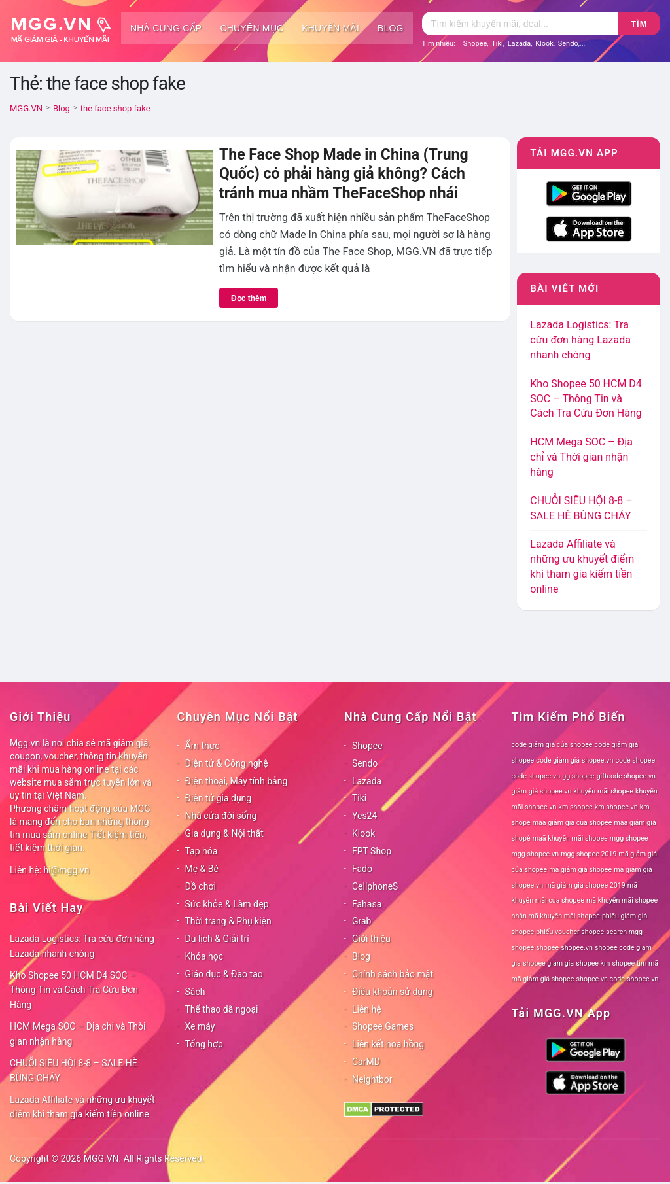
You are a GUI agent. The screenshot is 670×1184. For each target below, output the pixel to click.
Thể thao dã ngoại (221, 1009)
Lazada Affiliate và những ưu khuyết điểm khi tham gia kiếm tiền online (82, 1107)
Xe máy (200, 1026)
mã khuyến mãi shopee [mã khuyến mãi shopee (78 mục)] (622, 900)
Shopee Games (383, 1026)
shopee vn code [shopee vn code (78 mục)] (600, 979)
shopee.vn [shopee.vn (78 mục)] (577, 947)
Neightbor (372, 1079)
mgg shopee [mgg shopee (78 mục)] (629, 838)
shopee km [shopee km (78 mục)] (593, 963)
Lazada (519, 43)
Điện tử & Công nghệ (226, 763)
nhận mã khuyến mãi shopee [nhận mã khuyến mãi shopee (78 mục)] (556, 916)
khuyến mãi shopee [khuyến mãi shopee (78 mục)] (603, 791)
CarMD (366, 1061)
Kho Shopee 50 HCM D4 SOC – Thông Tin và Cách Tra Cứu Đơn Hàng (586, 398)
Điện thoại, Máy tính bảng (236, 781)
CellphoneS (375, 886)
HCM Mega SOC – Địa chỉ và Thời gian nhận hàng (581, 457)
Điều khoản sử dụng (392, 991)
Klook (544, 43)
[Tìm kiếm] (520, 23)
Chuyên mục (251, 28)
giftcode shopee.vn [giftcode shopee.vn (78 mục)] (626, 776)
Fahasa (366, 904)
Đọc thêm (248, 298)
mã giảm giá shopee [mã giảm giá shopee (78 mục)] (580, 869)
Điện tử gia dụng (218, 798)
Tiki (497, 43)
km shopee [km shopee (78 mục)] (576, 807)
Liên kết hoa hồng (388, 1044)
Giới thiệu (371, 938)
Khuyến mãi (330, 28)
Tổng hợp (204, 1044)
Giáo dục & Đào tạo (224, 974)
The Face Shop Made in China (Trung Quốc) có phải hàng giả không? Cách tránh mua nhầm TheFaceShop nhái (343, 174)
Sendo (568, 43)
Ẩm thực (202, 745)
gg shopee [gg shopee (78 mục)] (578, 776)
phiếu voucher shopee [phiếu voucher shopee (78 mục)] (570, 932)
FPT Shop (371, 851)
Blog (391, 28)
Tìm (639, 24)
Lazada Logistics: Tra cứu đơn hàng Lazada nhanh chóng (580, 340)
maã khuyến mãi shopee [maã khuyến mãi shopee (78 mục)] (570, 838)
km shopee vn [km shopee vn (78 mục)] (616, 807)
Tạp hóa (201, 851)
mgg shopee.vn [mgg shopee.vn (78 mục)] (535, 854)
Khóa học (204, 956)
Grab (361, 921)
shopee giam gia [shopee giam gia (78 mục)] (548, 963)
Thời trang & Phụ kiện (228, 921)
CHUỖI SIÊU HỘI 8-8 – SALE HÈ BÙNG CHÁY (73, 1070)
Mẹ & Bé (202, 868)
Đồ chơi (200, 886)
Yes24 (364, 815)
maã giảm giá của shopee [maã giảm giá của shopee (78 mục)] (572, 822)
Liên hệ (366, 1009)
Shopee (475, 43)
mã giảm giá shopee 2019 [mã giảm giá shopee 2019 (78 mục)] (585, 885)
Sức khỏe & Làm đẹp (227, 904)
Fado (362, 868)
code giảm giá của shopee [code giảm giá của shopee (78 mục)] (552, 744)
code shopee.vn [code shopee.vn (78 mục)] (536, 776)
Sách (195, 991)
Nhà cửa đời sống (221, 815)
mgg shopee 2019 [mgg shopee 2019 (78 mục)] (588, 854)
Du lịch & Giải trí (217, 938)
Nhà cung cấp (166, 28)
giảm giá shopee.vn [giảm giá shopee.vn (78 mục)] (542, 791)
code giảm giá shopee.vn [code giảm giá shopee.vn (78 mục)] (574, 760)
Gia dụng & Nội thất (224, 833)
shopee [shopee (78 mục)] (547, 947)
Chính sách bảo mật (392, 974)
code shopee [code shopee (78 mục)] (635, 760)
